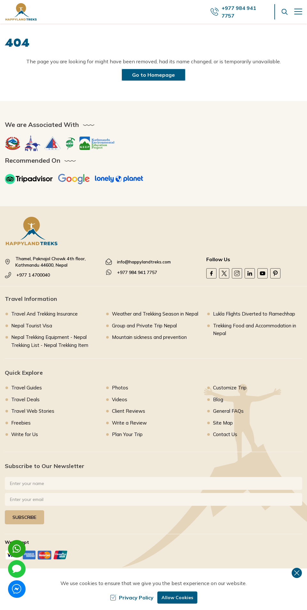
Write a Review (129, 423)
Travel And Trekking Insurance (44, 314)
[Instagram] (237, 273)
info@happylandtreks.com (144, 262)
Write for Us (24, 434)
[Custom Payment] (153, 554)
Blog (218, 399)
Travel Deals (25, 399)
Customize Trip (230, 388)
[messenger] (17, 589)
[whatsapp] (17, 549)
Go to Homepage (153, 75)
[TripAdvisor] (29, 179)
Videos (119, 399)
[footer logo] (153, 231)
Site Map (223, 423)
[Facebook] (211, 273)
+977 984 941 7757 (137, 272)
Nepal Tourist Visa (31, 326)
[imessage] (17, 569)
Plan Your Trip (127, 434)
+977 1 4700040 (33, 275)
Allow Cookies (177, 597)
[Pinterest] (275, 273)
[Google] (74, 179)
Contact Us (225, 434)
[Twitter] (224, 273)
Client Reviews (128, 411)
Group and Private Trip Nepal (144, 326)
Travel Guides (26, 388)
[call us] (242, 12)
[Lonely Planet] (119, 179)
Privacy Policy (132, 597)
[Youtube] (262, 273)
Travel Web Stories (32, 411)
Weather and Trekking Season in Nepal (155, 314)
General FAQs (228, 411)
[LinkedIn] (250, 273)
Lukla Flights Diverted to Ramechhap (254, 314)
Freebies (21, 423)
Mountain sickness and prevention (149, 337)
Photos (120, 388)
